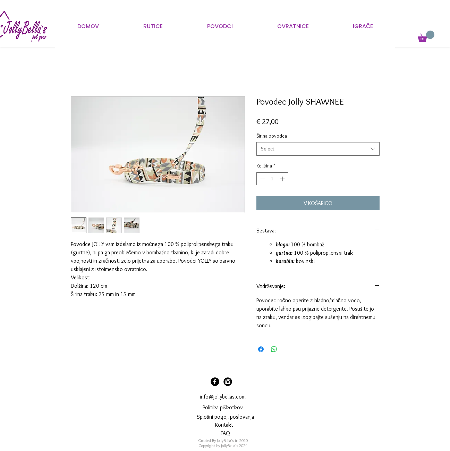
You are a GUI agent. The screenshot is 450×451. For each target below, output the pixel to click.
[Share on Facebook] (261, 349)
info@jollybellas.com (223, 396)
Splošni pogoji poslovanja (225, 416)
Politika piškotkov (223, 407)
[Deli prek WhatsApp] (274, 349)
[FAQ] (225, 433)
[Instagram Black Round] (227, 381)
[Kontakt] (224, 425)
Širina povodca (271, 136)
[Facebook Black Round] (215, 381)
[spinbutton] (272, 179)
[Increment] (283, 179)
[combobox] (318, 149)
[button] (426, 36)
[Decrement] (261, 179)
